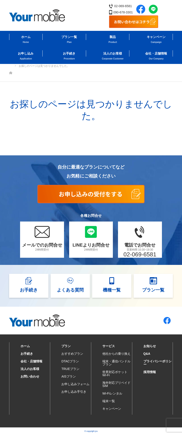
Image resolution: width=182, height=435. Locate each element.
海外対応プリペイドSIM (116, 384)
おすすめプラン (72, 353)
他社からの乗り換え (116, 353)
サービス (108, 346)
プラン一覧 (69, 37)
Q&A (146, 353)
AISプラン (68, 376)
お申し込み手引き (73, 391)
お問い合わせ (30, 376)
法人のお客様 (112, 53)
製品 (113, 37)
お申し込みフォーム (75, 384)
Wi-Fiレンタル (112, 393)
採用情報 (149, 372)
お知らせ (149, 346)
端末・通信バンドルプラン (116, 363)
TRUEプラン (70, 368)
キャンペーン (156, 37)
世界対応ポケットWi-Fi (114, 373)
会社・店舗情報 (156, 53)
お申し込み (25, 53)
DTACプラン (70, 361)
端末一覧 (108, 401)
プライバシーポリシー (157, 363)
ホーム (26, 37)
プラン (66, 346)
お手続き (69, 53)
